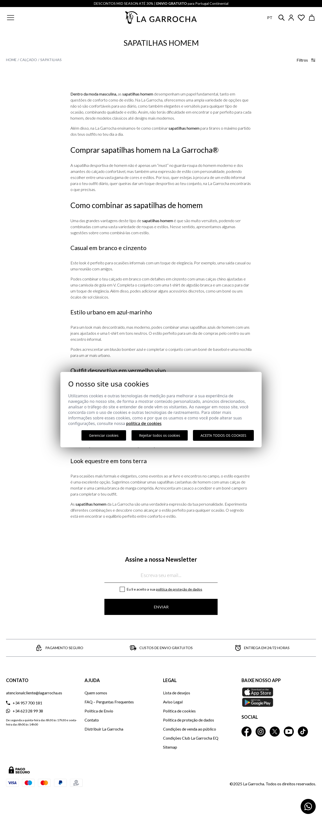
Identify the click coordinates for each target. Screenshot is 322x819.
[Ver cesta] (312, 18)
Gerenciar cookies (103, 435)
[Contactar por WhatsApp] (308, 806)
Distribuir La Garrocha (104, 729)
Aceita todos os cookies (223, 435)
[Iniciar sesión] (291, 18)
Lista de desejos (176, 692)
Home (11, 60)
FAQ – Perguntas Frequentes (109, 701)
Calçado (28, 60)
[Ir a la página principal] (161, 17)
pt (269, 17)
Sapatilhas (51, 60)
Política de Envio (99, 710)
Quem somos (96, 692)
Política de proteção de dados (179, 589)
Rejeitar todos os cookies (159, 435)
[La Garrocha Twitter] (275, 732)
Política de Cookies (144, 423)
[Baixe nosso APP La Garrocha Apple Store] (279, 697)
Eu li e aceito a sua (164, 589)
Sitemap (170, 747)
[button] (41, 17)
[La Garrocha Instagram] (261, 732)
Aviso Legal (173, 701)
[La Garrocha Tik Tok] (303, 732)
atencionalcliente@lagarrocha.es (34, 692)
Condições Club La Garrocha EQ (190, 738)
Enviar (161, 606)
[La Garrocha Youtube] (289, 732)
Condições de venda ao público (189, 729)
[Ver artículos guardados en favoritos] (301, 18)
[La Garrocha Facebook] (247, 732)
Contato (92, 719)
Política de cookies (179, 710)
